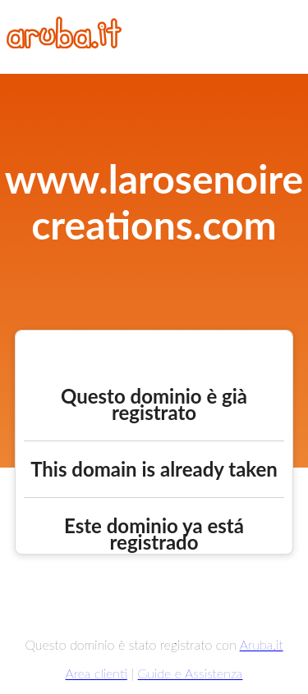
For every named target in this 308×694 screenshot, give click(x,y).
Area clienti (96, 673)
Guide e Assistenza (190, 673)
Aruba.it (261, 644)
